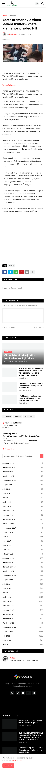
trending (12, 15)
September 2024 (23, 528)
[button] (3, 4)
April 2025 (23, 502)
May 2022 (23, 644)
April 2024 (23, 549)
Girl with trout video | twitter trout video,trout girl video (30, 721)
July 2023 (23, 584)
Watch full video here (11, 85)
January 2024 (23, 558)
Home (4, 15)
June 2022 (23, 640)
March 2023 (23, 601)
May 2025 (23, 498)
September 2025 (23, 480)
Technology (28, 416)
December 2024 (23, 519)
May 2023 (23, 593)
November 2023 (23, 567)
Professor (13, 658)
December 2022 (23, 614)
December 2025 (23, 467)
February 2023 (23, 605)
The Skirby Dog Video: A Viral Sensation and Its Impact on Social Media (31, 385)
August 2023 (23, 580)
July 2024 (23, 536)
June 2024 (23, 541)
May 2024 (23, 545)
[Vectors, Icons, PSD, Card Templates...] (21, 456)
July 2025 (23, 489)
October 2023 (23, 571)
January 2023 (23, 610)
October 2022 (23, 623)
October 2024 (23, 523)
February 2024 (23, 554)
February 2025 (23, 510)
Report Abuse (10, 449)
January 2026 (23, 463)
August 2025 (23, 485)
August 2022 (23, 631)
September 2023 (23, 575)
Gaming (17, 416)
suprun (5, 427)
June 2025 (23, 493)
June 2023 (23, 588)
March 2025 (23, 506)
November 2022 (23, 618)
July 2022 (23, 636)
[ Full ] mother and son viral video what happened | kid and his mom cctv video (30, 398)
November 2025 (23, 472)
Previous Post (9, 327)
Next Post (38, 327)
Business (7, 416)
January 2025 (23, 515)
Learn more (16, 760)
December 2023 (23, 562)
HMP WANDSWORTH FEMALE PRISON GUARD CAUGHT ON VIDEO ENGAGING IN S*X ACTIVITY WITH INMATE (31, 372)
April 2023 (23, 597)
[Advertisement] (23, 238)
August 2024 (23, 532)
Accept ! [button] (8, 765)
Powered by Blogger (12, 423)
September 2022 (23, 627)
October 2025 (23, 476)
